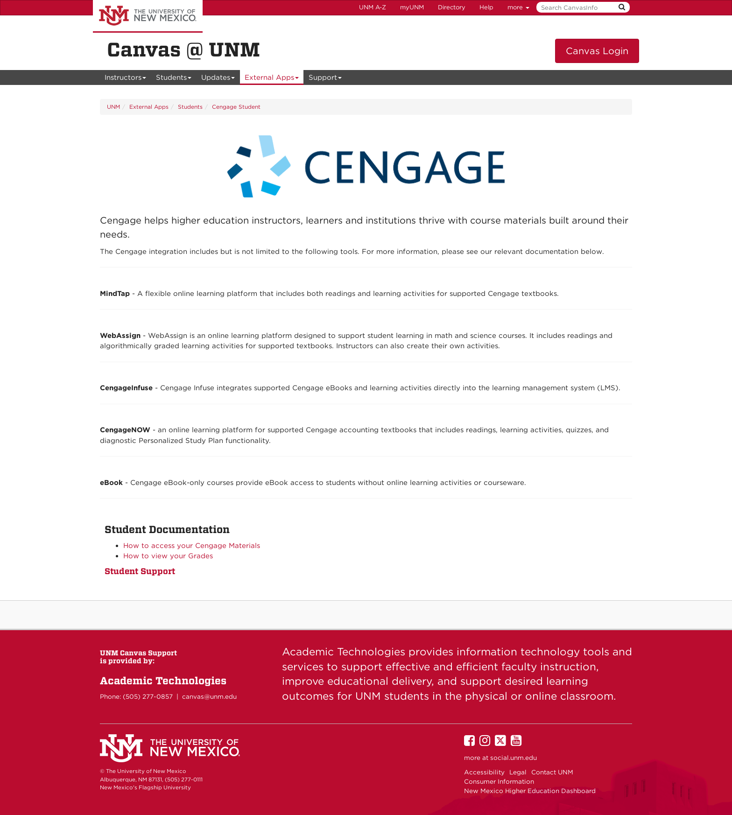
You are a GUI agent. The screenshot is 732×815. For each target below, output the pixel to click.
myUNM (412, 7)
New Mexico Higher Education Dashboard (530, 790)
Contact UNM (552, 772)
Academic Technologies (163, 680)
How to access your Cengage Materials (191, 545)
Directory (451, 7)
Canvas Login (597, 50)
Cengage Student (236, 106)
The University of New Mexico (148, 16)
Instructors (126, 79)
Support (325, 79)
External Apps (272, 79)
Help (486, 7)
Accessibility (484, 772)
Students (174, 79)
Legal (518, 772)
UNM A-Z (372, 7)
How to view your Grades (168, 556)
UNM (113, 106)
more (518, 7)
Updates (218, 79)
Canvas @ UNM (183, 49)
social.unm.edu (513, 757)
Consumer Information (499, 781)
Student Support (140, 571)
